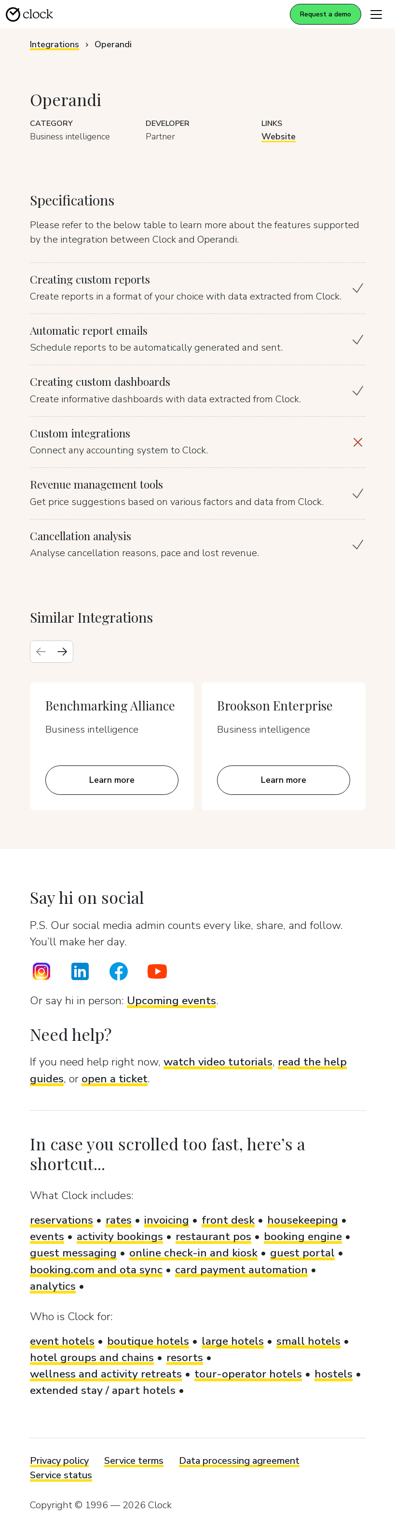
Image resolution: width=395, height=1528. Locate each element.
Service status (61, 1475)
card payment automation (241, 1269)
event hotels (62, 1341)
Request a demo (325, 14)
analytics (53, 1286)
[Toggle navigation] (376, 14)
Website (278, 136)
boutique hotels (148, 1341)
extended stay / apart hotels (103, 1390)
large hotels (233, 1341)
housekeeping (302, 1220)
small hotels (308, 1341)
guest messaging (73, 1252)
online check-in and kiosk (193, 1252)
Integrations (54, 44)
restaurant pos (213, 1236)
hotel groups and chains (92, 1357)
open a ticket (115, 1078)
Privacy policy (59, 1460)
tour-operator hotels (248, 1373)
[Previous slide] (41, 651)
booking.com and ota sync (96, 1269)
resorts (184, 1357)
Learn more (112, 780)
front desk (228, 1220)
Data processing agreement (239, 1460)
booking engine (303, 1236)
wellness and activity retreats (106, 1373)
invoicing (166, 1220)
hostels (333, 1373)
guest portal (302, 1252)
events (47, 1236)
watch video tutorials (217, 1061)
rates (119, 1220)
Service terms (133, 1460)
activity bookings (120, 1236)
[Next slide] (62, 651)
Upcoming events (171, 1000)
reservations (61, 1220)
